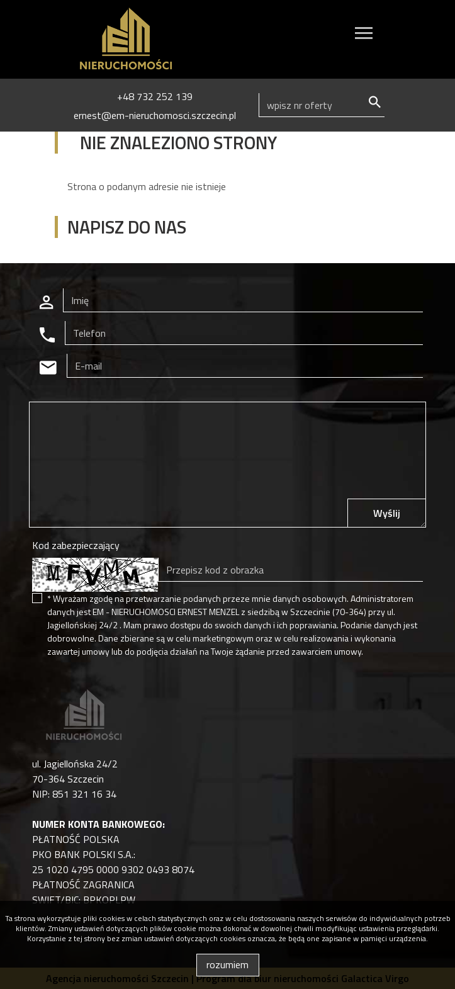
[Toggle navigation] (364, 35)
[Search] (322, 105)
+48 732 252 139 (155, 96)
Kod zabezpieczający (76, 545)
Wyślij (386, 513)
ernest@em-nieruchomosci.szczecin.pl (155, 115)
